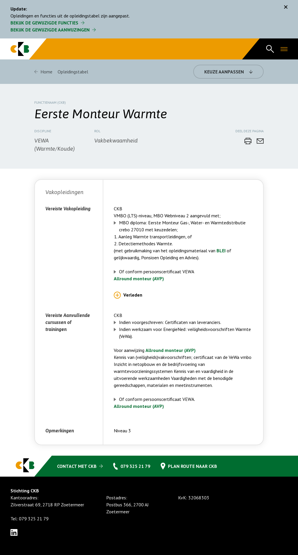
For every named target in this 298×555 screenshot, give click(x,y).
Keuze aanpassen (224, 72)
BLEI (222, 250)
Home (46, 72)
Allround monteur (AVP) (139, 278)
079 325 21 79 (135, 466)
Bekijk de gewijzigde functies (44, 23)
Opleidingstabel (73, 72)
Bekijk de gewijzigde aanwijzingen (50, 30)
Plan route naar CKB (192, 466)
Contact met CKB (77, 466)
